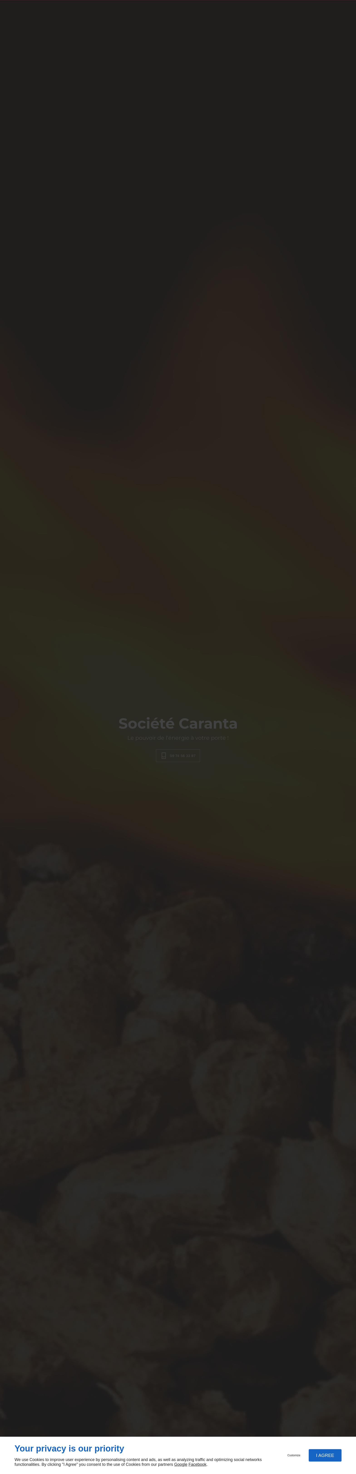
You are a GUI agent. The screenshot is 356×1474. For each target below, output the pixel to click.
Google (180, 1464)
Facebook (197, 1464)
